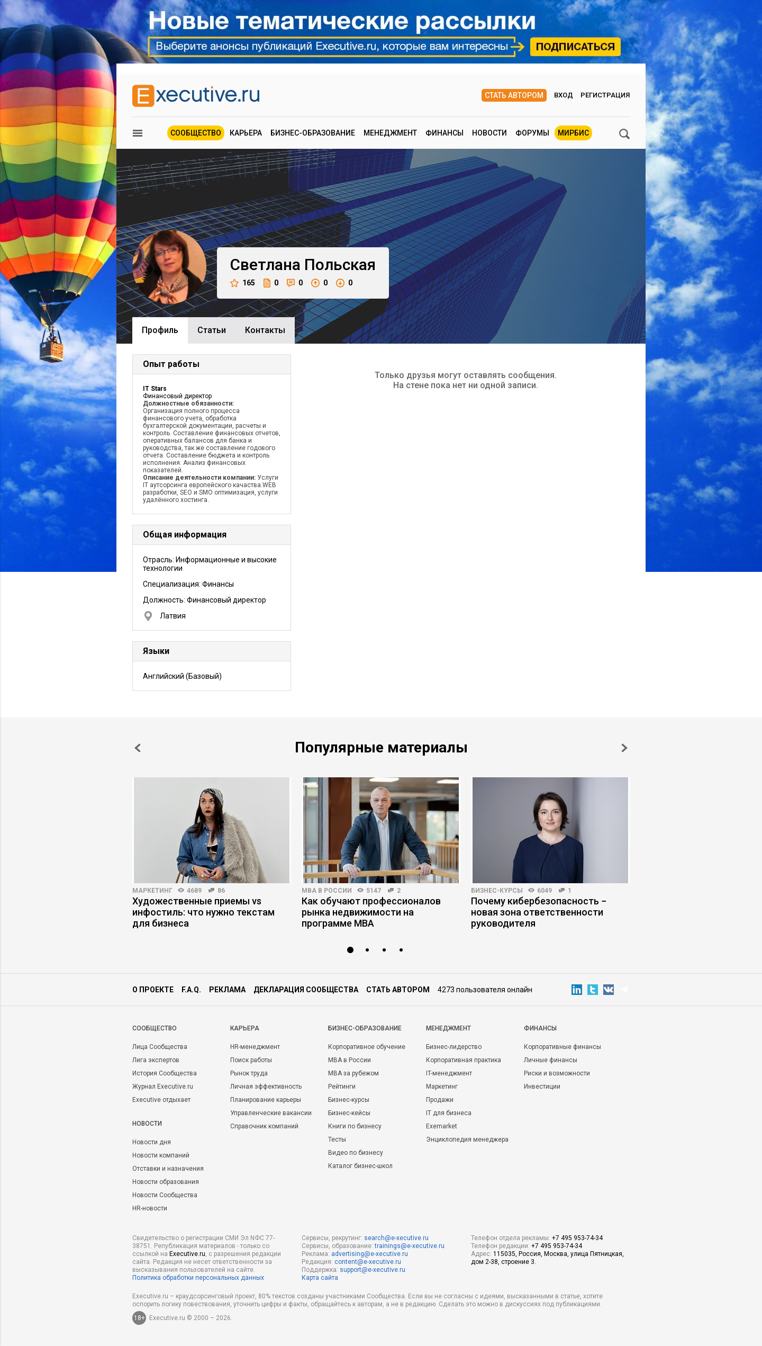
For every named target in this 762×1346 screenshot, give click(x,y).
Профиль (160, 330)
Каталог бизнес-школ (360, 1166)
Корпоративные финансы (562, 1047)
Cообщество (154, 1028)
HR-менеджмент (255, 1047)
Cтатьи (211, 330)
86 (221, 890)
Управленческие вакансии (271, 1113)
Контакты (265, 330)
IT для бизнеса (448, 1113)
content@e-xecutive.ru (367, 1262)
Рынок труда (249, 1073)
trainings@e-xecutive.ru (409, 1246)
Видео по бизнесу (355, 1152)
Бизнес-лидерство (454, 1047)
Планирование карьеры (265, 1099)
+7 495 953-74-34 (577, 1238)
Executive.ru (187, 1254)
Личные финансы (550, 1060)
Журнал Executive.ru (162, 1086)
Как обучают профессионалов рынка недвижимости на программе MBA (371, 912)
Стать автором (514, 95)
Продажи (439, 1099)
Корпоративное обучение (366, 1047)
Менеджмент (390, 133)
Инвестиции (542, 1086)
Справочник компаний (264, 1126)
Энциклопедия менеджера (467, 1139)
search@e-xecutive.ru (396, 1238)
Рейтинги (342, 1086)
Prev (137, 748)
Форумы (532, 133)
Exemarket (441, 1126)
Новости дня (151, 1142)
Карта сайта (320, 1277)
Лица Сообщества (159, 1047)
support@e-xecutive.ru (372, 1269)
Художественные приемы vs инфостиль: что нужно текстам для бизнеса (203, 912)
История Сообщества (164, 1073)
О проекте (153, 989)
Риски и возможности (557, 1073)
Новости (489, 133)
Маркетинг (152, 890)
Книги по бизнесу (355, 1126)
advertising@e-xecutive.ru (369, 1254)
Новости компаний (160, 1155)
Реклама (227, 989)
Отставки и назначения (168, 1168)
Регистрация (605, 95)
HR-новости (149, 1208)
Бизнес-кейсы (349, 1113)
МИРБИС (573, 133)
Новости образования (165, 1182)
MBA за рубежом (353, 1073)
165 (242, 283)
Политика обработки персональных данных (198, 1277)
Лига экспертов (155, 1060)
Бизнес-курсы (497, 890)
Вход (563, 95)
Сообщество (195, 133)
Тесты (337, 1139)
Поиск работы (251, 1060)
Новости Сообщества (164, 1195)
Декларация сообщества (305, 989)
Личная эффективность (266, 1086)
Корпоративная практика (463, 1060)
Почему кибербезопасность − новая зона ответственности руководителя (538, 912)
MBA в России (327, 890)
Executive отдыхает (161, 1099)
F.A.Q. (191, 989)
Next (624, 748)
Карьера (246, 133)
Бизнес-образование (312, 133)
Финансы (444, 133)
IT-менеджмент (449, 1073)
